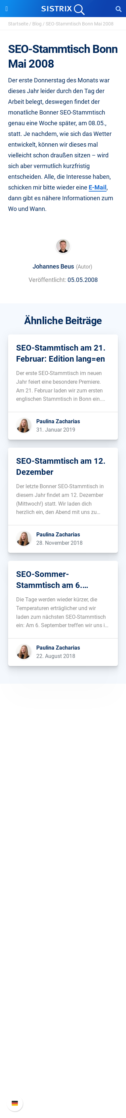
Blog (37, 23)
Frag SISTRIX (63, 937)
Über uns (63, 794)
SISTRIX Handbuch (63, 1045)
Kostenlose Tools (63, 979)
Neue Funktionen (63, 1056)
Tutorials (63, 990)
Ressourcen (63, 923)
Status (63, 1088)
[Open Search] (118, 8)
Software (63, 858)
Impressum (63, 837)
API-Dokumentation (63, 1067)
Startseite (18, 23)
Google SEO (63, 881)
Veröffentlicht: (47, 279)
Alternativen (63, 1001)
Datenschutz (63, 826)
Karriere (63, 805)
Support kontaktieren (63, 1077)
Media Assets (63, 1012)
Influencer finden (63, 903)
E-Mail (98, 187)
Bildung (63, 815)
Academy (63, 958)
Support (63, 1032)
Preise (63, 871)
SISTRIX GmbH (63, 781)
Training (63, 947)
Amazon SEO (63, 892)
